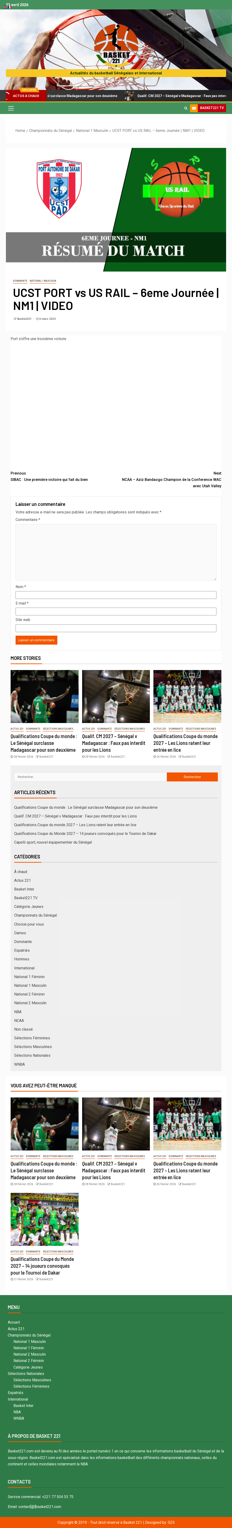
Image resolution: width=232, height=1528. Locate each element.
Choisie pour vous (29, 924)
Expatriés (22, 950)
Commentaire (28, 519)
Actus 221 (17, 728)
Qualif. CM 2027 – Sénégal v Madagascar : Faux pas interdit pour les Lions (113, 743)
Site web (23, 620)
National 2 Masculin (30, 1003)
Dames (20, 933)
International (24, 968)
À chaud (20, 872)
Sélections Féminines (32, 1038)
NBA (17, 1012)
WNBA (19, 1064)
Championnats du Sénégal (35, 915)
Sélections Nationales (32, 1055)
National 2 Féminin (29, 994)
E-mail (22, 603)
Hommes (21, 959)
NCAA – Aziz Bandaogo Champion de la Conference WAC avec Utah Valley (169, 479)
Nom (21, 587)
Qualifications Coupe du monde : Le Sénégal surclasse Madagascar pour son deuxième (44, 743)
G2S (171, 1522)
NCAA (19, 1020)
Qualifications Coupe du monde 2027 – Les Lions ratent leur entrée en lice (185, 743)
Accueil (14, 1322)
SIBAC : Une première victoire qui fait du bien (63, 476)
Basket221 (24, 319)
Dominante (20, 281)
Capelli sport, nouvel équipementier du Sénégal (53, 842)
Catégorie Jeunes (28, 906)
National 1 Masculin (43, 281)
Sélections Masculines (58, 728)
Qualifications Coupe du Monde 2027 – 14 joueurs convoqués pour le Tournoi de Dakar (85, 833)
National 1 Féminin (29, 977)
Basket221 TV (26, 898)
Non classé (23, 1029)
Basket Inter (24, 889)
